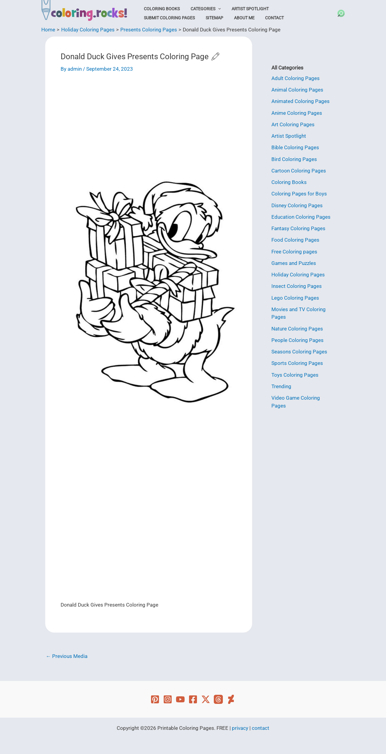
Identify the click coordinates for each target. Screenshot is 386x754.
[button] (214, 8)
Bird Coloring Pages (294, 159)
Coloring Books (161, 8)
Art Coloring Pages (293, 124)
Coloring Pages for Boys (299, 194)
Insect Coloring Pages (296, 286)
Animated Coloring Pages (300, 101)
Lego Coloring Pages (295, 298)
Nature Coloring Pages (297, 329)
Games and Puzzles (293, 263)
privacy (240, 728)
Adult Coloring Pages (295, 78)
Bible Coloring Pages (295, 147)
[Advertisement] (149, 125)
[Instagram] (167, 699)
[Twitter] (205, 699)
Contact (206, 17)
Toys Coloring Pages (294, 375)
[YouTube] (180, 699)
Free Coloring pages (294, 252)
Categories (202, 8)
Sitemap (151, 17)
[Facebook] (193, 699)
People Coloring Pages (297, 340)
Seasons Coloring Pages (299, 352)
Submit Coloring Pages (296, 8)
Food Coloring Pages (295, 240)
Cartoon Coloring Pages (298, 171)
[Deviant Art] (231, 699)
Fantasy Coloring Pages (298, 228)
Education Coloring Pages (301, 217)
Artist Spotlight (243, 8)
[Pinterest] (155, 699)
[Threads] (218, 699)
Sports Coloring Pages (297, 363)
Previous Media (66, 656)
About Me (178, 17)
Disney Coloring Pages (297, 205)
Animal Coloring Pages (297, 90)
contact (260, 728)
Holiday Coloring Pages (298, 275)
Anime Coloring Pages (296, 113)
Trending (281, 386)
